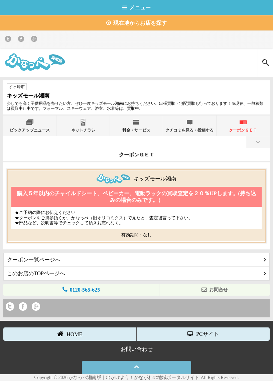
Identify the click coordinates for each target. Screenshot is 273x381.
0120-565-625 (81, 289)
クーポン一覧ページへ (136, 259)
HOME (69, 333)
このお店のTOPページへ (136, 273)
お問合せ (214, 289)
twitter (9, 40)
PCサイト (203, 334)
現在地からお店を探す (136, 23)
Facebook (22, 40)
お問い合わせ (137, 349)
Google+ (35, 40)
